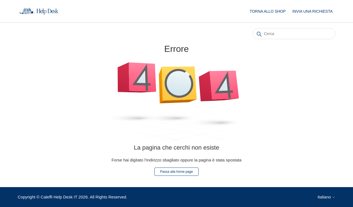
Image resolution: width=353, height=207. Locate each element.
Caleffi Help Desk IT (59, 197)
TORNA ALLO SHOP (267, 11)
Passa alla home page (176, 172)
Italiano (326, 197)
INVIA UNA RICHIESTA (312, 11)
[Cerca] (294, 33)
